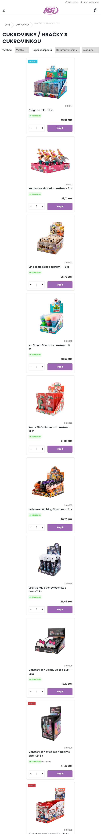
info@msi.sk (19, 821)
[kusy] (13, 132)
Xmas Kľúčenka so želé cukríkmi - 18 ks (26, 276)
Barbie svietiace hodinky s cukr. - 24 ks (26, 687)
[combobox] (67, 50)
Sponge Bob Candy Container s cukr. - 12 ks (25, 522)
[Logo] (50, 10)
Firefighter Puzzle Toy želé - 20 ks (74, 440)
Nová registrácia (91, 2)
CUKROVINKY (22, 24)
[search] (95, 10)
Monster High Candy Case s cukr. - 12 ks (71, 358)
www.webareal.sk (63, 830)
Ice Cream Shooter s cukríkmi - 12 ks (73, 194)
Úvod (7, 24)
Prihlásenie (73, 2)
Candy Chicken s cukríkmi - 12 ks (74, 605)
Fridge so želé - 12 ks (18, 112)
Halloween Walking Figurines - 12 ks (74, 276)
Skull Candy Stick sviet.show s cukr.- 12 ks (24, 358)
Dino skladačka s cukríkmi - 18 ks (26, 194)
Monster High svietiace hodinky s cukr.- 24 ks (25, 440)
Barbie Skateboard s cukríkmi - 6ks (73, 112)
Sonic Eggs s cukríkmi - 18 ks (72, 522)
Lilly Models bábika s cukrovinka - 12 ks (74, 687)
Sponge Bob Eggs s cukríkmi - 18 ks (26, 604)
